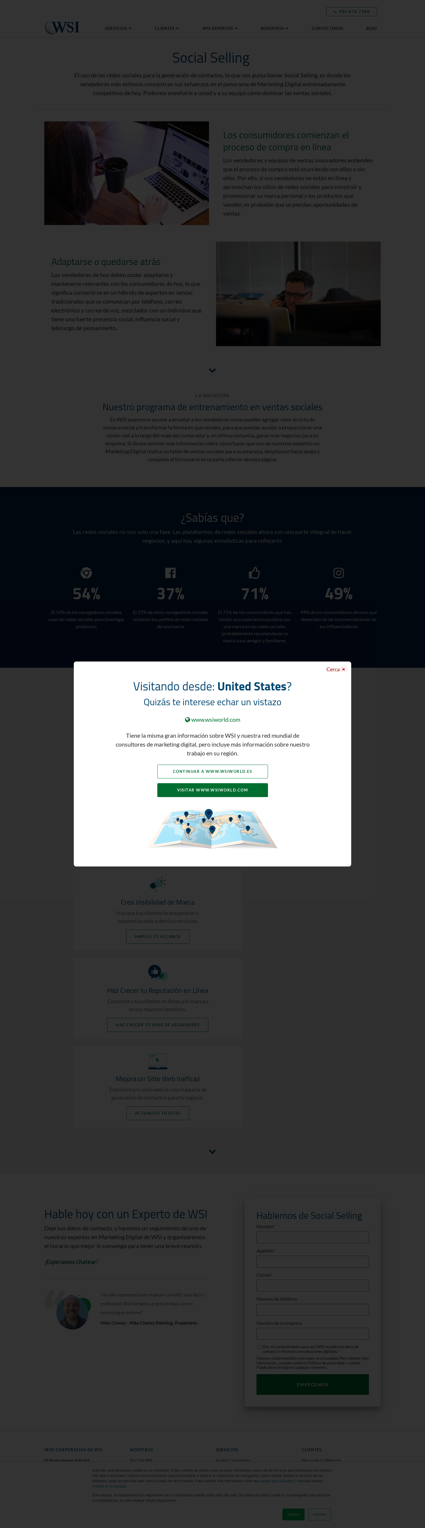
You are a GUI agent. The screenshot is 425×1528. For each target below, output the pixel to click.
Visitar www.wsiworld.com (212, 790)
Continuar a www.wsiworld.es (212, 771)
